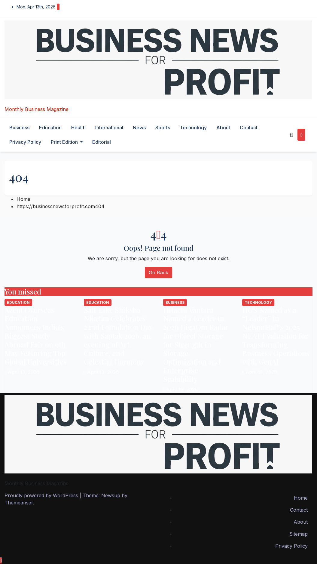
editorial (101, 142)
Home (23, 199)
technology (193, 128)
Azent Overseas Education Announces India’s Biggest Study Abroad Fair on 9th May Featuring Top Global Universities (36, 336)
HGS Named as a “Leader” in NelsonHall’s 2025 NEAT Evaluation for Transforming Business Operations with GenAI (275, 336)
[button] (291, 135)
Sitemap (298, 534)
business (19, 128)
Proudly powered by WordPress (42, 495)
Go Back (158, 273)
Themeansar (19, 503)
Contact (249, 128)
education (50, 128)
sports (162, 128)
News (139, 128)
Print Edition (67, 142)
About (223, 128)
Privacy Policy (25, 142)
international (109, 128)
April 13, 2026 (23, 372)
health (78, 128)
